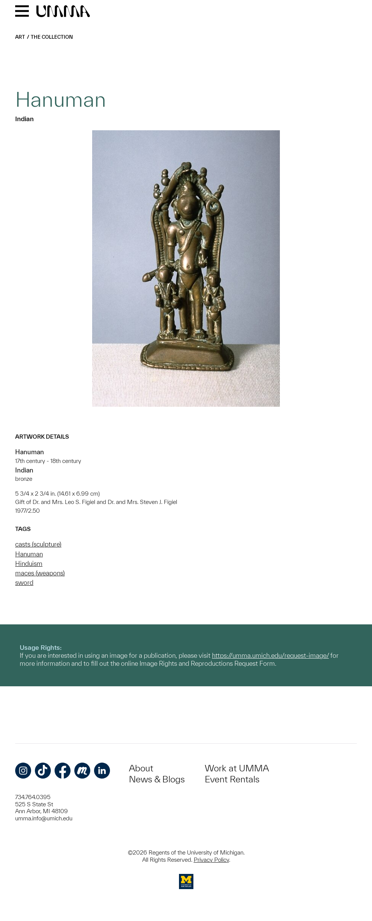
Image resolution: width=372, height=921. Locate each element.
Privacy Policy (211, 859)
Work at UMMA (237, 768)
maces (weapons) (40, 573)
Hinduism (28, 563)
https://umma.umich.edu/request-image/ (270, 655)
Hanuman (29, 554)
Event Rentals (232, 779)
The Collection (52, 37)
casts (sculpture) (38, 544)
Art (20, 37)
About (141, 768)
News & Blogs (157, 779)
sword (24, 582)
